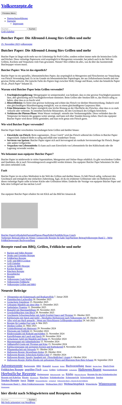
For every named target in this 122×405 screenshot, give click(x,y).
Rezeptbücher (13, 274)
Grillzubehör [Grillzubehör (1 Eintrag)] (73, 370)
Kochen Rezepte (14, 268)
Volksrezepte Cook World (19, 279)
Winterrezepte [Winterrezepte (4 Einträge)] (107, 384)
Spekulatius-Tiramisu (17, 307)
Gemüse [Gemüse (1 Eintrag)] (45, 370)
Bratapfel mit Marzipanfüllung (21, 310)
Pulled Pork (53, 235)
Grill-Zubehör (7, 31)
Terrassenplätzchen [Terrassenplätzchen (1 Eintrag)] (41, 381)
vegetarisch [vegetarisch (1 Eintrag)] (52, 381)
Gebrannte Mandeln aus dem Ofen (23, 304)
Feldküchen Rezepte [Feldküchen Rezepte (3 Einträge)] (12, 369)
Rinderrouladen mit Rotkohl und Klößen (26, 333)
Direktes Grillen (14, 325)
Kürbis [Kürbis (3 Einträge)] (69, 374)
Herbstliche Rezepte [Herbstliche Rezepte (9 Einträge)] (18, 373)
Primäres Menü (9, 13)
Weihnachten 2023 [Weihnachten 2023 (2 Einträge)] (54, 384)
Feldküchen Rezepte (16, 258)
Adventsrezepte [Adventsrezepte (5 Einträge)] (12, 366)
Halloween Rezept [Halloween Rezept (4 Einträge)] (89, 369)
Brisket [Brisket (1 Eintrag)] (62, 366)
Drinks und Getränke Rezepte (21, 255)
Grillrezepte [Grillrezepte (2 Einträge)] (62, 369)
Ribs (61, 235)
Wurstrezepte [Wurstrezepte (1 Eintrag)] (5, 387)
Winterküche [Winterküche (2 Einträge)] (91, 384)
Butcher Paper (8, 235)
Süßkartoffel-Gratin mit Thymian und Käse (27, 344)
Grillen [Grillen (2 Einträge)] (52, 369)
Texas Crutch (69, 235)
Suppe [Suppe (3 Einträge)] (30, 380)
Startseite (11, 21)
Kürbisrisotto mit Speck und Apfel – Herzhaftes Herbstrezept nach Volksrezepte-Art (46, 318)
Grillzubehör (21, 235)
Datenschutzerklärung (17, 18)
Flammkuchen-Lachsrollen (19, 299)
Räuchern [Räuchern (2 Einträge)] (44, 377)
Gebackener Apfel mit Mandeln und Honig (27, 339)
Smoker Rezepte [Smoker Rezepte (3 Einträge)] (10, 380)
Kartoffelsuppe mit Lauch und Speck (24, 336)
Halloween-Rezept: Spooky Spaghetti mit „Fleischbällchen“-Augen (39, 357)
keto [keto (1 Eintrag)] (63, 374)
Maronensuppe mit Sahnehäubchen (23, 341)
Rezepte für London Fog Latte (21, 323)
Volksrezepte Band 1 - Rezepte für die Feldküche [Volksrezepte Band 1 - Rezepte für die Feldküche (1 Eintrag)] (72, 381)
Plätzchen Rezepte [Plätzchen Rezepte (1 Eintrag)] (80, 374)
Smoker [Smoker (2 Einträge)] (99, 377)
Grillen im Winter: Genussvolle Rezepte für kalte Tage (35, 238)
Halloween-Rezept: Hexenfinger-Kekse (25, 352)
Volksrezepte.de (17, 5)
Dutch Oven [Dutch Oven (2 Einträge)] (108, 366)
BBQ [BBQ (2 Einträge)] (38, 366)
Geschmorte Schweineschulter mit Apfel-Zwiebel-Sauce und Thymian (40, 315)
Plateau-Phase (41, 235)
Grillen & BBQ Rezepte (18, 266)
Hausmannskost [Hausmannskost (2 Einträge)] (110, 369)
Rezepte (11, 276)
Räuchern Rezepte (15, 271)
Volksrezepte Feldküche (18, 282)
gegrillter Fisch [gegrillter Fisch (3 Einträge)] (33, 369)
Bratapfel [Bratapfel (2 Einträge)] (46, 366)
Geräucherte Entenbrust (18, 302)
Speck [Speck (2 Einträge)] (23, 380)
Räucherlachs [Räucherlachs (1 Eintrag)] (34, 378)
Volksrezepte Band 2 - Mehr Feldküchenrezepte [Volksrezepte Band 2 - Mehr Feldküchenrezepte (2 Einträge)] (22, 384)
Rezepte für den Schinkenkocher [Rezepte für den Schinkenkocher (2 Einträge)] (102, 374)
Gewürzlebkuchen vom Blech (21, 312)
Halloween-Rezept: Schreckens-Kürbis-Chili (28, 354)
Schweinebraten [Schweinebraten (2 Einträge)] (87, 377)
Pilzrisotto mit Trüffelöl (18, 331)
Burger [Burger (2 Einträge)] (88, 366)
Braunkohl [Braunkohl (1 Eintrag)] (55, 366)
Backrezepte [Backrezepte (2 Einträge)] (29, 366)
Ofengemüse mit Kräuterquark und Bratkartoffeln (30, 297)
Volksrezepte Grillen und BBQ (21, 284)
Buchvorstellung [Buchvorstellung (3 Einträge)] (75, 365)
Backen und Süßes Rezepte (20, 253)
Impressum (18, 23)
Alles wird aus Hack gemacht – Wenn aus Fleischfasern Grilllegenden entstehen (44, 320)
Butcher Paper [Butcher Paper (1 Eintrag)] (97, 366)
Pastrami (31, 235)
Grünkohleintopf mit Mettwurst (22, 328)
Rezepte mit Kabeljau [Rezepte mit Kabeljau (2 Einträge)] (11, 377)
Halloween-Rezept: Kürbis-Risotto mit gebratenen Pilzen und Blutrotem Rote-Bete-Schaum (50, 360)
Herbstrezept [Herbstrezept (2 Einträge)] (43, 374)
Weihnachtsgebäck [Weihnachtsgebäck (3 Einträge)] (74, 383)
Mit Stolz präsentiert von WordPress (18, 402)
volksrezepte (26, 44)
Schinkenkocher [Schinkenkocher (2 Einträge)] (57, 377)
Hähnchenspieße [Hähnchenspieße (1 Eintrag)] (55, 374)
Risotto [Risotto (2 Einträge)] (25, 377)
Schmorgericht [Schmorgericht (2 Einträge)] (72, 377)
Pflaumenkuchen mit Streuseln (21, 349)
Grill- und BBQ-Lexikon (18, 261)
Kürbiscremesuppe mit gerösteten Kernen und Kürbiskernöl (35, 347)
